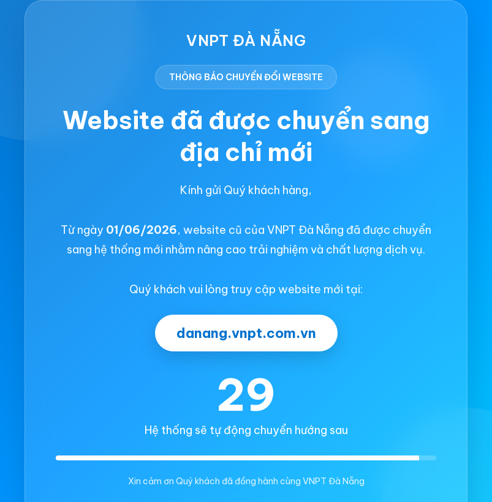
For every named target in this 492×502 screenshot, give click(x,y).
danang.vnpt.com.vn (246, 333)
